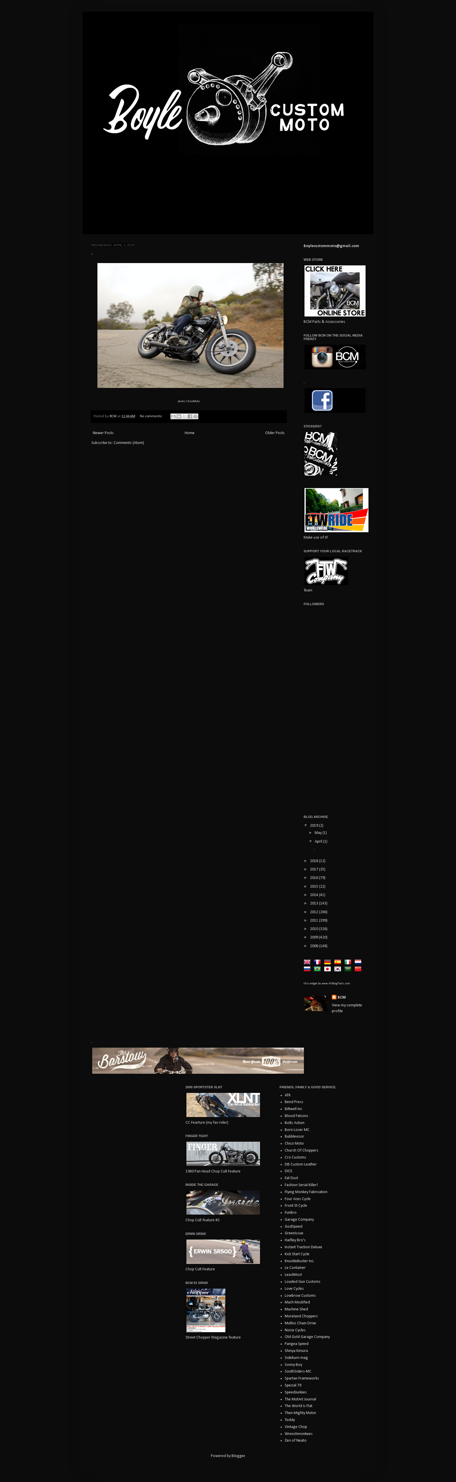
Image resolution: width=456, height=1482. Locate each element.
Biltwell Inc (293, 1109)
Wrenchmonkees (299, 1434)
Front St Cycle (296, 1206)
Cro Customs (295, 1157)
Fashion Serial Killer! (301, 1185)
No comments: (151, 416)
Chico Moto (294, 1143)
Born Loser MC (297, 1130)
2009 (314, 937)
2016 (314, 878)
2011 (314, 920)
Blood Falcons (296, 1116)
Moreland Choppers (301, 1316)
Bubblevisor (294, 1136)
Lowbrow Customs (300, 1296)
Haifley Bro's (295, 1240)
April (319, 841)
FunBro (291, 1213)
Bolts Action (294, 1123)
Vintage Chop (296, 1427)
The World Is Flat (298, 1406)
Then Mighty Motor (300, 1413)
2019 (314, 825)
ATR (288, 1095)
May (319, 833)
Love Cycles (294, 1289)
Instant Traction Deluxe (303, 1247)
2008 (314, 946)
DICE (288, 1171)
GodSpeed (293, 1226)
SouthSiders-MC (298, 1371)
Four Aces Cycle (298, 1199)
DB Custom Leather (301, 1164)
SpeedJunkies (296, 1392)
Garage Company (299, 1219)
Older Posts (275, 433)
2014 (314, 895)
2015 (314, 886)
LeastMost (293, 1275)
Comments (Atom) (129, 443)
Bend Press (294, 1102)
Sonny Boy (293, 1365)
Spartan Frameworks (302, 1378)
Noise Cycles (295, 1330)
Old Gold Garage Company (307, 1337)
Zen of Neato (296, 1440)
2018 (314, 861)
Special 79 (293, 1385)
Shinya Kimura (296, 1351)
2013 (314, 903)
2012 (314, 912)
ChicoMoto (193, 401)
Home (190, 433)
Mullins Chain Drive (300, 1323)
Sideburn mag (296, 1358)
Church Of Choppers (301, 1150)
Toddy (290, 1420)
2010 (314, 929)
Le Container (295, 1268)
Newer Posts (103, 433)
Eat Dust (291, 1178)
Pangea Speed (297, 1344)
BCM (342, 997)
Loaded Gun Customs (302, 1282)
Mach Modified (297, 1302)
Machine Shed (296, 1309)
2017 (314, 869)
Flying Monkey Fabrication (306, 1192)
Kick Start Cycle (297, 1254)
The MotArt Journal (300, 1399)
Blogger (238, 1456)
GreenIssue (294, 1233)
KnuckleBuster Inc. (299, 1261)
